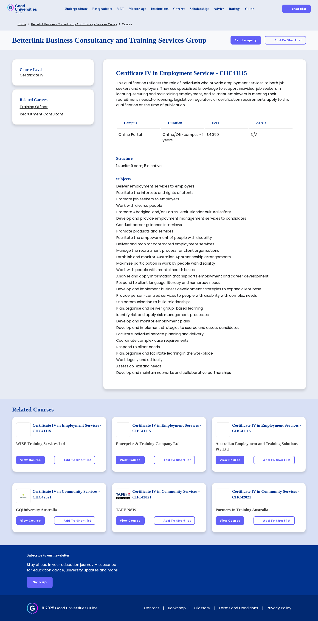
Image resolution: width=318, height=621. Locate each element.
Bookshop (177, 608)
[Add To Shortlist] (285, 40)
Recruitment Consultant (41, 114)
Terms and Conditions (238, 608)
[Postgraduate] (102, 9)
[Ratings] (234, 9)
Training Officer (34, 106)
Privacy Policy (279, 608)
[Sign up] (40, 582)
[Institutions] (159, 9)
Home (22, 24)
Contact (151, 608)
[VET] (120, 9)
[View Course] (30, 460)
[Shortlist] (296, 9)
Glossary (202, 608)
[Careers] (179, 9)
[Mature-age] (137, 9)
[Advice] (219, 9)
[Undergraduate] (76, 9)
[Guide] (249, 9)
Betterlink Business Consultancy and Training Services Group (74, 24)
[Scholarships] (199, 9)
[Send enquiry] (246, 40)
